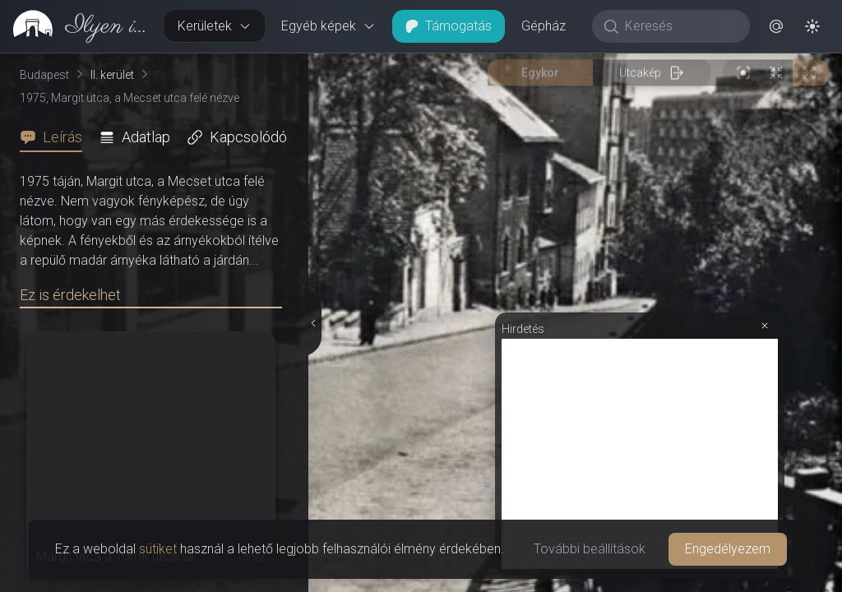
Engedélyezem (727, 549)
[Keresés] (679, 26)
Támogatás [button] (448, 26)
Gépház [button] (543, 26)
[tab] (56, 137)
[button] (776, 26)
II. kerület (112, 74)
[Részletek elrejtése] (313, 323)
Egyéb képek (328, 26)
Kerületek (215, 26)
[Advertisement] (640, 454)
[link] (75, 26)
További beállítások (589, 549)
